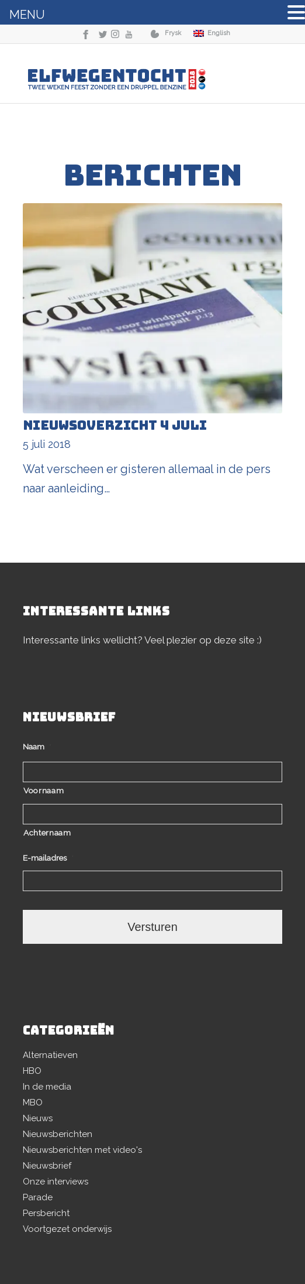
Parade (38, 1197)
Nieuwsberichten (57, 1134)
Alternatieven (50, 1055)
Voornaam (43, 790)
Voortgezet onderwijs (67, 1229)
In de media (47, 1086)
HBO (32, 1071)
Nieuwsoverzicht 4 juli (115, 425)
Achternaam (47, 832)
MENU (27, 15)
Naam (37, 746)
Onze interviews (55, 1181)
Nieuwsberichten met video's (82, 1150)
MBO (33, 1102)
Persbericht (46, 1213)
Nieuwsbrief (47, 1165)
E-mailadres (48, 857)
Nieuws (38, 1118)
